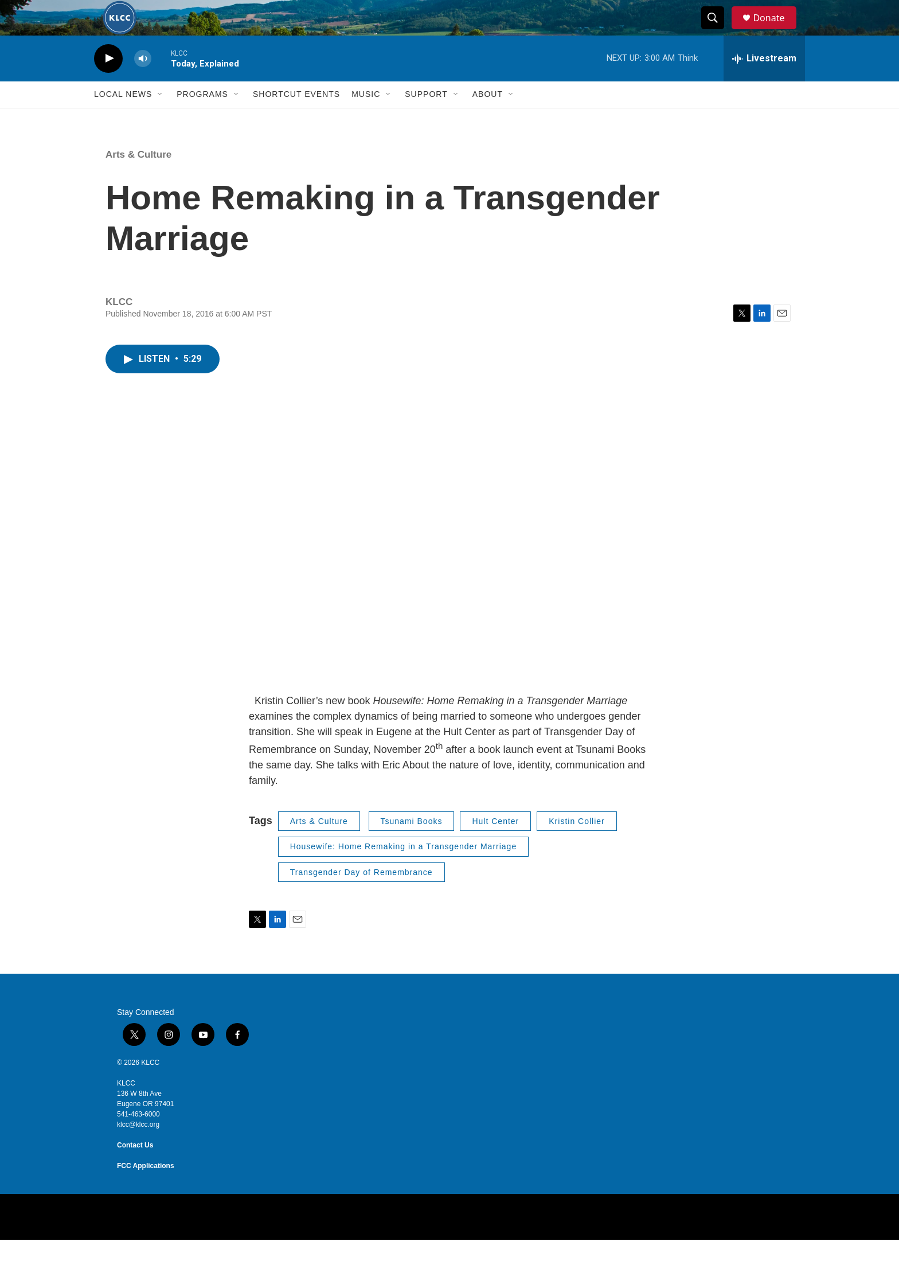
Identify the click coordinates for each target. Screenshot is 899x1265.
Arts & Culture (138, 179)
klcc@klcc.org (138, 1150)
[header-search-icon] (717, 30)
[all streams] (764, 83)
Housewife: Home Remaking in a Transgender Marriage (403, 871)
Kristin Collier (576, 845)
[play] (108, 83)
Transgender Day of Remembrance (361, 896)
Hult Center (495, 845)
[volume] (143, 83)
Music (365, 119)
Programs (202, 119)
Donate (776, 30)
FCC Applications (145, 1191)
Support (426, 119)
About (487, 119)
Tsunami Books (412, 845)
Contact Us (135, 1170)
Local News (123, 119)
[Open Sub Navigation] (160, 119)
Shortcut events (296, 119)
